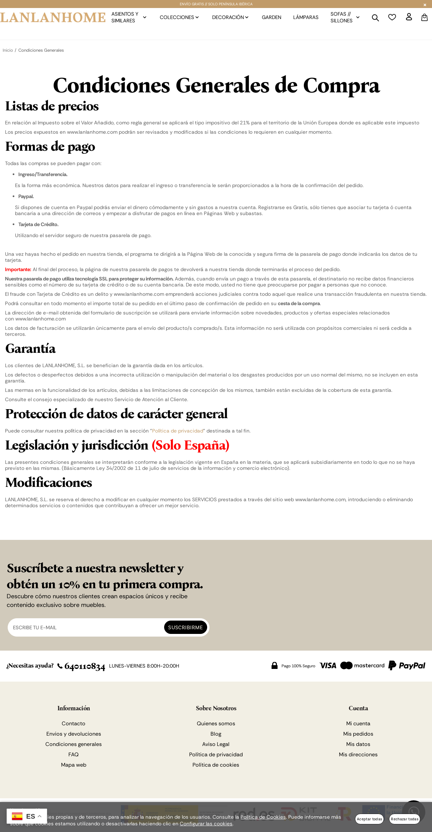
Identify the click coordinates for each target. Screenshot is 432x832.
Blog (215, 733)
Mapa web (73, 764)
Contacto (73, 723)
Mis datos (358, 744)
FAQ (73, 754)
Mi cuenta (358, 723)
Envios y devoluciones (73, 733)
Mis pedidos (358, 733)
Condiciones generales (73, 744)
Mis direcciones (358, 754)
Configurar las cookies (206, 823)
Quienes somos (216, 723)
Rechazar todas (404, 819)
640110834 (81, 666)
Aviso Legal (216, 744)
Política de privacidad (177, 431)
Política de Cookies (263, 817)
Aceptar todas (369, 819)
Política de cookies (215, 764)
